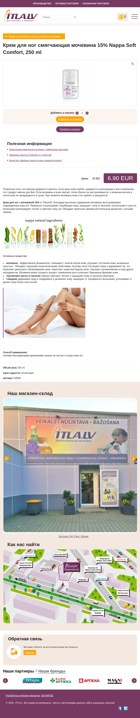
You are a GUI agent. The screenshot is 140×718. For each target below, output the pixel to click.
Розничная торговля (95, 3)
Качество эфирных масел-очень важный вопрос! (35, 160)
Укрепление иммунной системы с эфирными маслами (38, 149)
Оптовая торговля (67, 3)
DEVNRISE (47, 695)
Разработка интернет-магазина (23, 695)
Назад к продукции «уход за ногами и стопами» (35, 36)
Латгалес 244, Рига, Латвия (73, 536)
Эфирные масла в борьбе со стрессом (30, 155)
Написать (30, 652)
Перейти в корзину (70, 129)
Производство (42, 3)
